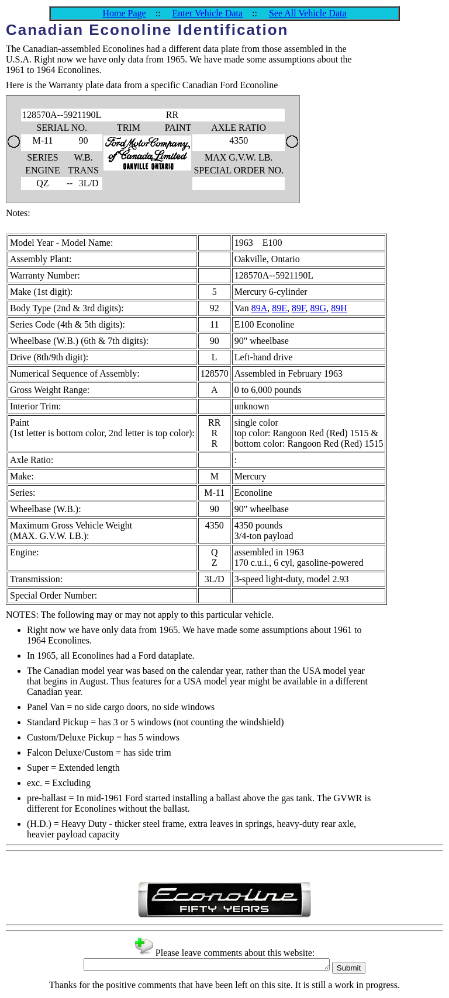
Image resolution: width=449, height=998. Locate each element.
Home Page (124, 13)
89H (339, 308)
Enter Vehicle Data (207, 13)
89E (279, 308)
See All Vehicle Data (308, 13)
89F (299, 308)
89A (259, 308)
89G (318, 308)
